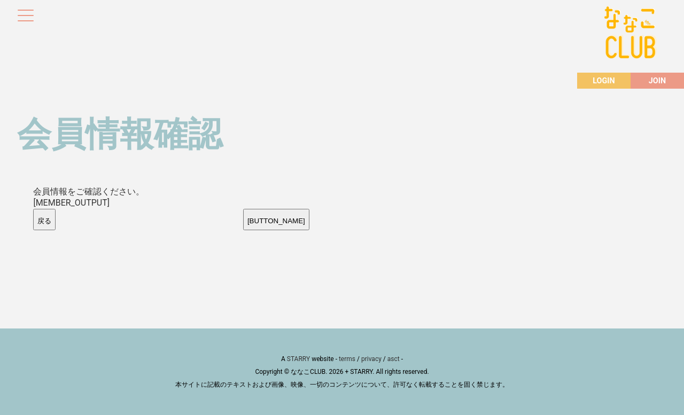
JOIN (657, 80)
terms (347, 359)
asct (393, 359)
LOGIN (604, 80)
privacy (371, 359)
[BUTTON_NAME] (276, 221)
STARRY (298, 359)
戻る (44, 221)
